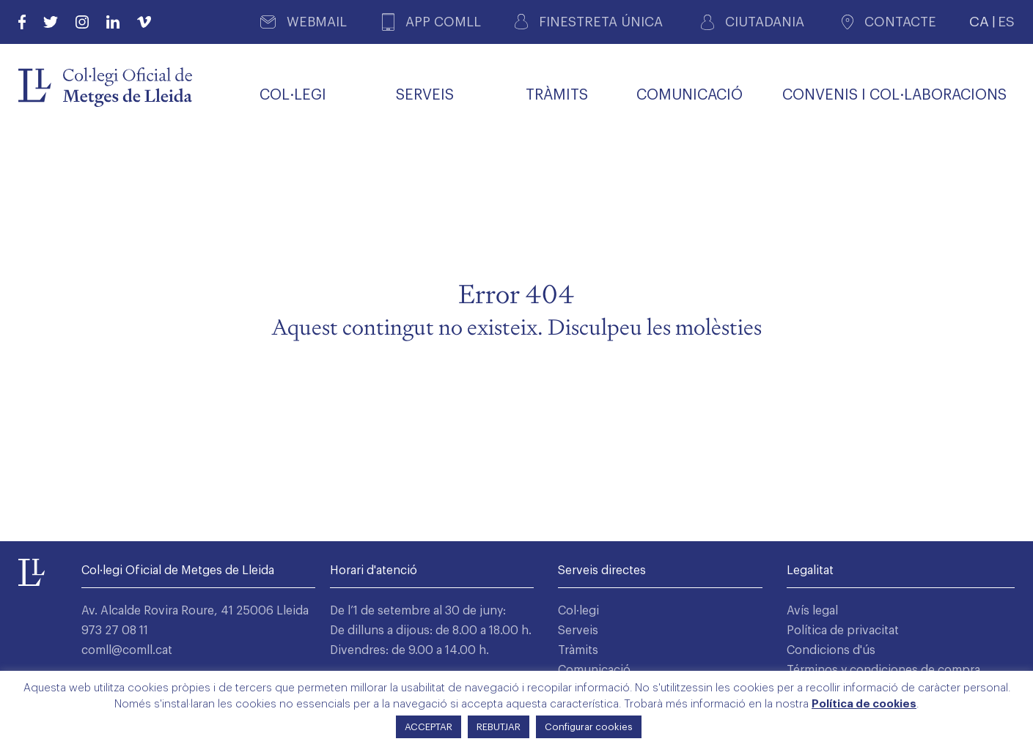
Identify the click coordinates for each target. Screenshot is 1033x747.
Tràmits (578, 650)
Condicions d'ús (831, 650)
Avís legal (812, 611)
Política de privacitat (843, 630)
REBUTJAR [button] (499, 727)
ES (1006, 22)
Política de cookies (864, 704)
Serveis (578, 630)
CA (979, 22)
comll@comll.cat (126, 650)
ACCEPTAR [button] (428, 727)
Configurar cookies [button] (589, 727)
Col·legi (578, 611)
